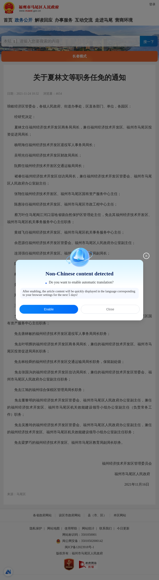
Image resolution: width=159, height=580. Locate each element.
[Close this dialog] (146, 256)
